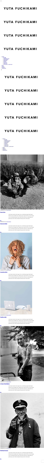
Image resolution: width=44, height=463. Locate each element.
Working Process (4, 450)
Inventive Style (3, 272)
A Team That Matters (5, 383)
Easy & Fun (2, 212)
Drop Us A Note (3, 223)
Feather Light (3, 317)
